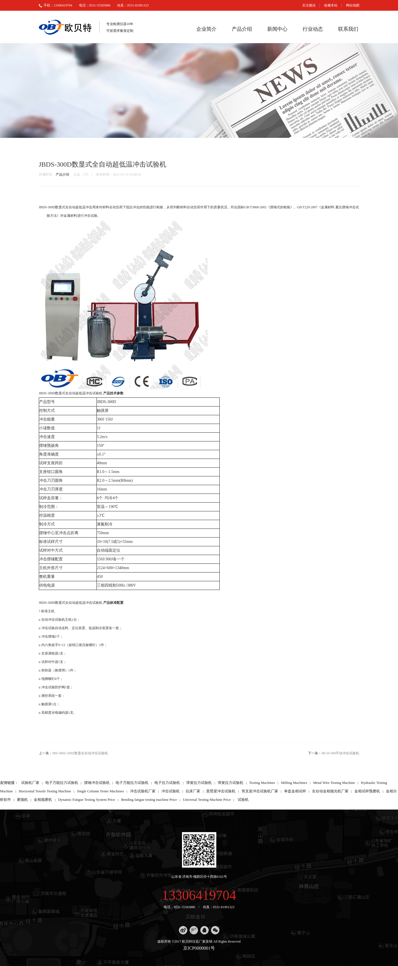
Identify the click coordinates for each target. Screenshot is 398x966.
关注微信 (309, 5)
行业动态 (313, 29)
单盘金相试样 (295, 791)
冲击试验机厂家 (143, 791)
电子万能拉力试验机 (61, 783)
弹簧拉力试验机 (199, 783)
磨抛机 (22, 799)
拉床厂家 (193, 791)
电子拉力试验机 (167, 783)
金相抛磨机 (43, 799)
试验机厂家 (30, 783)
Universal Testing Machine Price (207, 799)
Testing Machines (262, 783)
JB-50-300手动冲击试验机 (340, 753)
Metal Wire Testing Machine (334, 783)
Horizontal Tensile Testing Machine (45, 791)
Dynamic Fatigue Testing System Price (86, 799)
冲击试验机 (170, 791)
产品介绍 (242, 29)
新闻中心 (277, 29)
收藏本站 (331, 5)
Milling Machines (294, 783)
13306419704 (199, 895)
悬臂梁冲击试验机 (220, 791)
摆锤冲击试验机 (97, 783)
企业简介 (206, 29)
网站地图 (352, 5)
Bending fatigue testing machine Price (149, 799)
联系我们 (348, 29)
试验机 (243, 799)
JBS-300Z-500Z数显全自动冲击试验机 (80, 753)
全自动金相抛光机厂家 (330, 791)
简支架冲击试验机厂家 (260, 791)
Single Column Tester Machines (100, 791)
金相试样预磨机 (367, 791)
